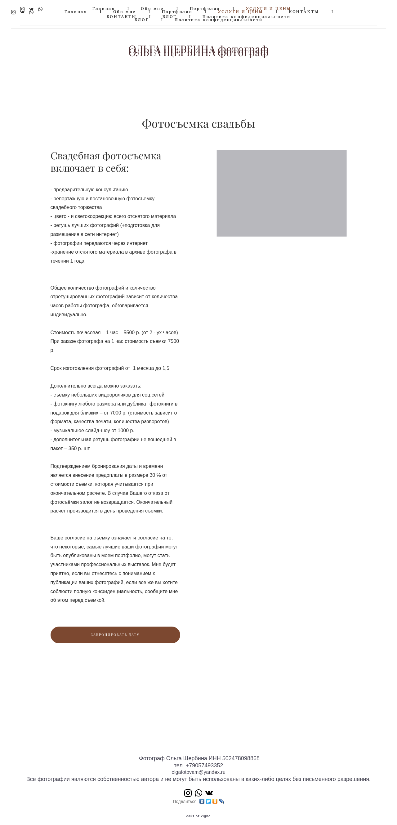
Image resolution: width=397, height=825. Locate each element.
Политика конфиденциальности (246, 16)
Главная (103, 8)
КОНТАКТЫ (122, 16)
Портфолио (205, 8)
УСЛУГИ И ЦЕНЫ (268, 8)
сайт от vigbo (198, 810)
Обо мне (152, 8)
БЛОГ (170, 16)
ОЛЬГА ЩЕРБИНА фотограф (198, 49)
